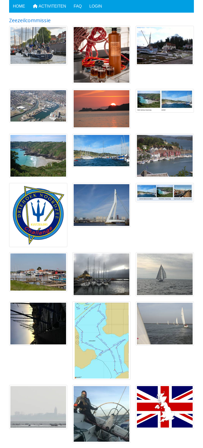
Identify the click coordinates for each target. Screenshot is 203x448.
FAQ (78, 6)
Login (95, 6)
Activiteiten (49, 6)
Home (19, 6)
